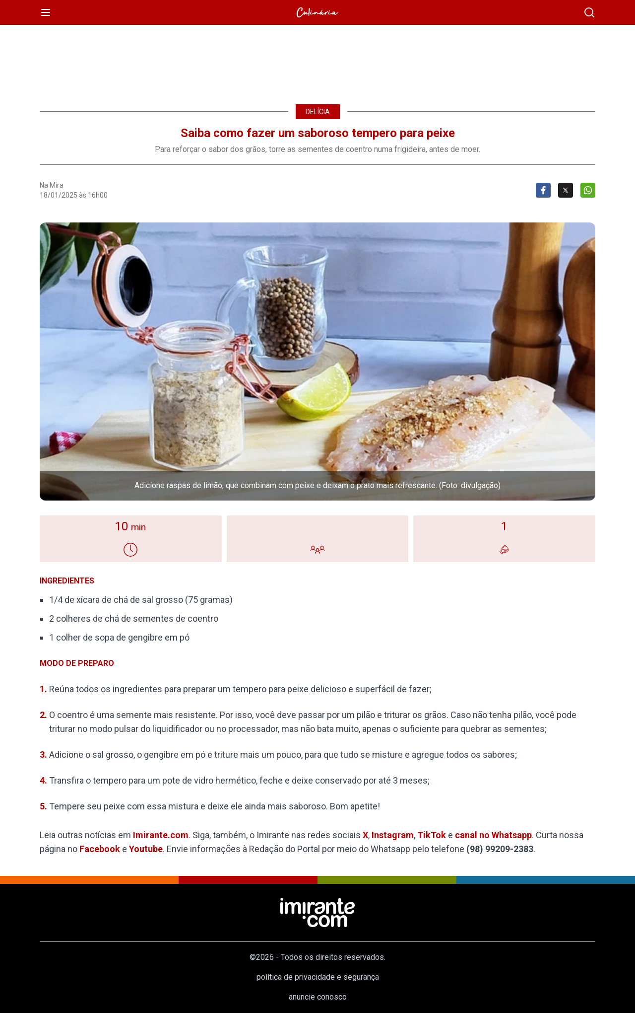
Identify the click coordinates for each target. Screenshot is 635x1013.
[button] (317, 361)
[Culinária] (317, 12)
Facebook (99, 849)
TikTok (431, 835)
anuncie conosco (318, 997)
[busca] (589, 12)
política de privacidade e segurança (317, 977)
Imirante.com (161, 835)
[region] (317, 59)
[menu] (46, 12)
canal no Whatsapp (493, 835)
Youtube (146, 849)
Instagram (393, 835)
